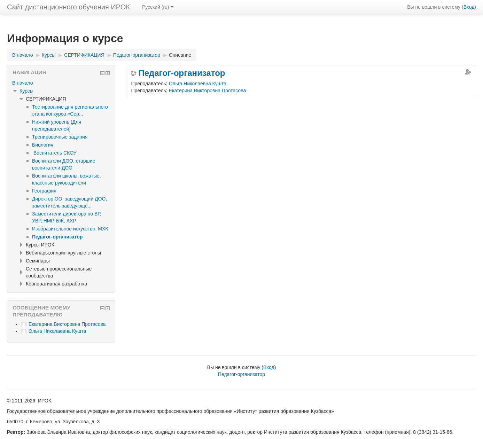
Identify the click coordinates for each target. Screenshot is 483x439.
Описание (180, 55)
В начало (22, 83)
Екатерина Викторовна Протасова (207, 90)
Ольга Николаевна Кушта (197, 83)
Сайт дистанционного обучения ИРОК (68, 7)
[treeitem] (61, 82)
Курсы (26, 91)
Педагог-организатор (181, 73)
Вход (469, 7)
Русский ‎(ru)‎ (157, 7)
